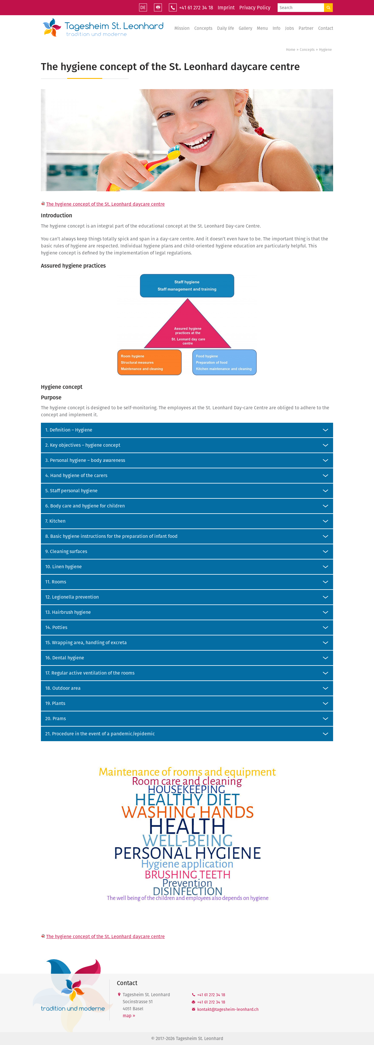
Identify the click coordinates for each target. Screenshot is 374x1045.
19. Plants (55, 703)
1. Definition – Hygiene (68, 430)
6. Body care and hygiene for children (85, 506)
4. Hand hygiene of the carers (76, 475)
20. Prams (55, 718)
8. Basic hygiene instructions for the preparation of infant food (111, 536)
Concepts (203, 28)
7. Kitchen (55, 521)
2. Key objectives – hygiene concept (82, 445)
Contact (325, 28)
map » (129, 1015)
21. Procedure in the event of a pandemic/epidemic (100, 733)
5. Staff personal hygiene (71, 490)
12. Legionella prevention (72, 597)
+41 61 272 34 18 (196, 8)
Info (276, 28)
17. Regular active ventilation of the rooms (89, 673)
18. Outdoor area (63, 688)
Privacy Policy (254, 8)
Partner (306, 28)
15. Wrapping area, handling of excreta (86, 642)
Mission (182, 28)
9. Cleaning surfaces (66, 551)
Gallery (245, 28)
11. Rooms (55, 582)
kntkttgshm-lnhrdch (228, 1009)
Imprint (226, 8)
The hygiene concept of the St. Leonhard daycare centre (105, 204)
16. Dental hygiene (64, 658)
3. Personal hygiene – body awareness (85, 460)
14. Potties (56, 627)
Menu (262, 28)
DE (143, 7)
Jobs (289, 28)
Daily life (225, 28)
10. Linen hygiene (63, 566)
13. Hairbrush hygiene (68, 612)
